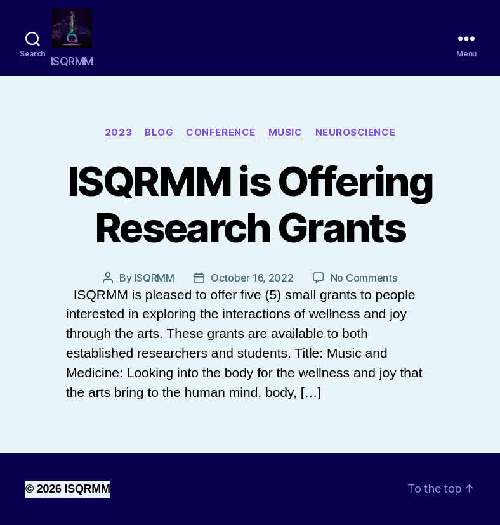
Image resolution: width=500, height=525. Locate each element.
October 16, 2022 (252, 277)
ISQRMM (154, 277)
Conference (221, 132)
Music (285, 132)
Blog (159, 132)
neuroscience (355, 132)
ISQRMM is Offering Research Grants (250, 204)
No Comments (364, 277)
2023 (118, 132)
